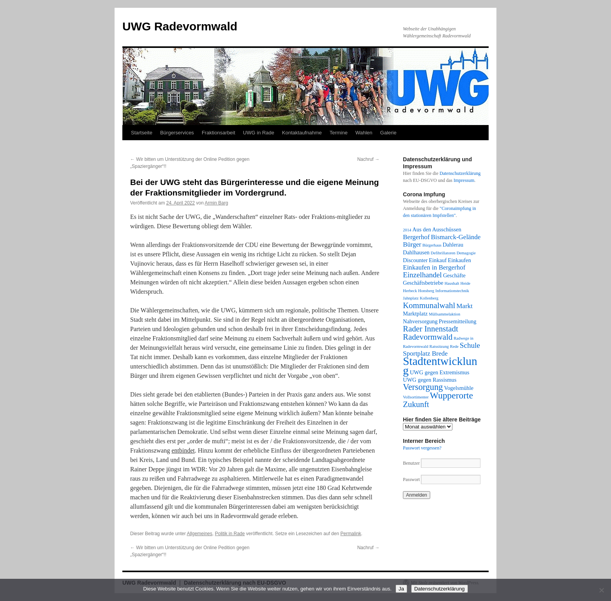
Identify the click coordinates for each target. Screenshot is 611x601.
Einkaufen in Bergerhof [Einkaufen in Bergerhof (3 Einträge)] (434, 267)
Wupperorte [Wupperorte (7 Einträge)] (451, 395)
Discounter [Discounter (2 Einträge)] (415, 260)
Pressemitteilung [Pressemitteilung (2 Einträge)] (457, 321)
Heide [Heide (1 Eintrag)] (465, 283)
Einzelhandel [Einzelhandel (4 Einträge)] (422, 275)
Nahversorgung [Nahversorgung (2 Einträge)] (420, 321)
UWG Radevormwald (179, 26)
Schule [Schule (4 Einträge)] (470, 345)
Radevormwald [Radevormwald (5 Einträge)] (427, 337)
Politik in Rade (230, 533)
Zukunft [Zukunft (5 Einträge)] (416, 404)
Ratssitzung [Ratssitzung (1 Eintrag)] (439, 346)
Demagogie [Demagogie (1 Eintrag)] (466, 253)
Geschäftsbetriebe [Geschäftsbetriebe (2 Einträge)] (423, 283)
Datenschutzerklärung (460, 173)
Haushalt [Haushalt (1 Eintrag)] (452, 283)
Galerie (388, 133)
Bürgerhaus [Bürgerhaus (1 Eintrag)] (431, 245)
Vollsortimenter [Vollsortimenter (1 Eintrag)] (416, 397)
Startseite (141, 133)
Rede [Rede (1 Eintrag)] (454, 346)
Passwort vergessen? (422, 448)
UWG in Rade (258, 133)
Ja (401, 589)
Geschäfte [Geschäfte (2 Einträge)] (454, 275)
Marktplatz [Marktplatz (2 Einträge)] (415, 313)
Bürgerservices (177, 133)
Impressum (464, 180)
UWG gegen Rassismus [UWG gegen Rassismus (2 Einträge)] (429, 380)
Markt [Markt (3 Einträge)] (464, 306)
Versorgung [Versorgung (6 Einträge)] (423, 387)
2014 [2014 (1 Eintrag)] (407, 230)
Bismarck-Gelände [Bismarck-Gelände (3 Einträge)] (456, 237)
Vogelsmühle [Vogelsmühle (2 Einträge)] (458, 388)
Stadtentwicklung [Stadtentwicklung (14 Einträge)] (440, 366)
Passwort (411, 479)
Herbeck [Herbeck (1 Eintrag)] (410, 291)
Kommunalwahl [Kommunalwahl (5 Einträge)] (429, 305)
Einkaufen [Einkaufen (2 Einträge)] (459, 260)
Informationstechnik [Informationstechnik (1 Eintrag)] (452, 291)
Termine (339, 133)
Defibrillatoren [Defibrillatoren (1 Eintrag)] (443, 253)
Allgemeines (199, 533)
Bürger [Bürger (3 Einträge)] (412, 244)
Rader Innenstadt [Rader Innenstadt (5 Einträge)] (430, 328)
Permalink (350, 533)
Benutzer (412, 463)
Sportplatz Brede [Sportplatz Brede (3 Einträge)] (425, 353)
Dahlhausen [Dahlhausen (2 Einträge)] (416, 252)
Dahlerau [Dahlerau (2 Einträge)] (453, 244)
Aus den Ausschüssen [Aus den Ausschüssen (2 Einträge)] (436, 229)
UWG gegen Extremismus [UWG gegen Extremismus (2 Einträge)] (440, 372)
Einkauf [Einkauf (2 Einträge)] (438, 260)
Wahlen (364, 133)
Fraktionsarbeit (218, 133)
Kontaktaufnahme (302, 133)
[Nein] (601, 590)
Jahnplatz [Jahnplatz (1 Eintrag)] (411, 298)
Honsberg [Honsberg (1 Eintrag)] (426, 291)
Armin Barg (216, 203)
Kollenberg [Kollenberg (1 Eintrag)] (429, 298)
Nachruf (368, 159)
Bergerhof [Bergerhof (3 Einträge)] (416, 237)
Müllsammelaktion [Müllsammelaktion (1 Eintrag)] (444, 314)
